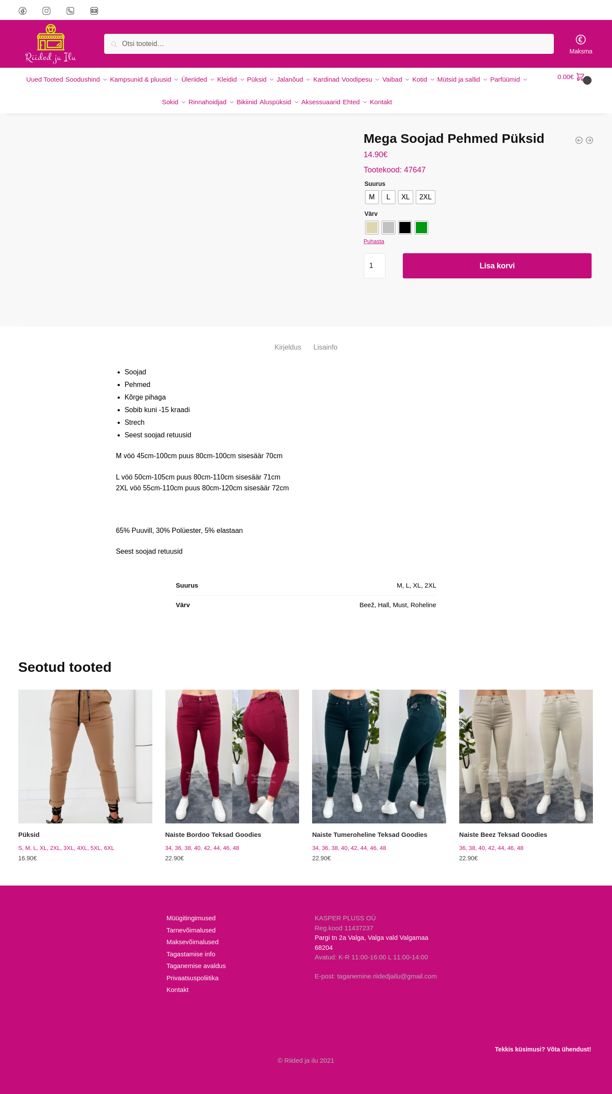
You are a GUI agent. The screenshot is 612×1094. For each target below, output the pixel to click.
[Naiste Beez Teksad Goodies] (526, 746)
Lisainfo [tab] (325, 336)
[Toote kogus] (374, 255)
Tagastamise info (190, 943)
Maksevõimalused (192, 931)
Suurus (375, 173)
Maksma (580, 44)
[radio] (371, 186)
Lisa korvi (497, 255)
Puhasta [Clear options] (374, 231)
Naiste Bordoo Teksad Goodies (213, 824)
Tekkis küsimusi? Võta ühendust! (543, 1049)
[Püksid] (85, 746)
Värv (371, 203)
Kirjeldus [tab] (288, 336)
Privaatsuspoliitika (192, 967)
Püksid (28, 824)
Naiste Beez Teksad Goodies (503, 824)
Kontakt (177, 979)
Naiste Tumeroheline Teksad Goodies (369, 824)
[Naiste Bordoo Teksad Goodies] (232, 746)
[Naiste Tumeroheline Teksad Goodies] (379, 746)
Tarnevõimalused (190, 919)
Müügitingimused (190, 907)
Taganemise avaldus (196, 955)
